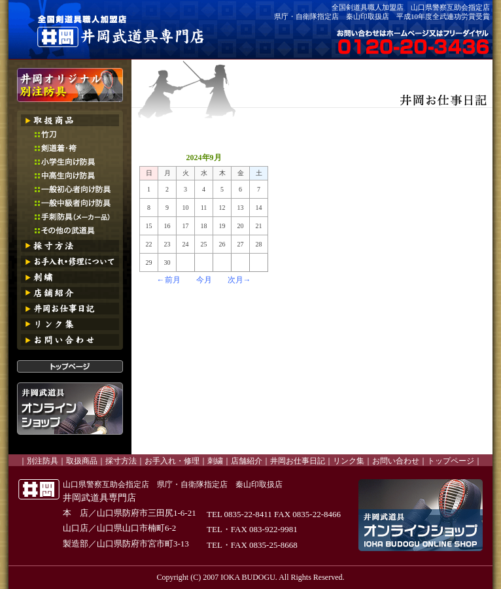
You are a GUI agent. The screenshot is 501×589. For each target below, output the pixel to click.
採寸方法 (121, 460)
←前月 (169, 279)
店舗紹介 (246, 460)
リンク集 (348, 460)
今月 (204, 279)
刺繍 (215, 460)
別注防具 (42, 460)
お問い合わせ (395, 460)
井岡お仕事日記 (297, 460)
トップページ (450, 460)
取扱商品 (81, 460)
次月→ (239, 279)
